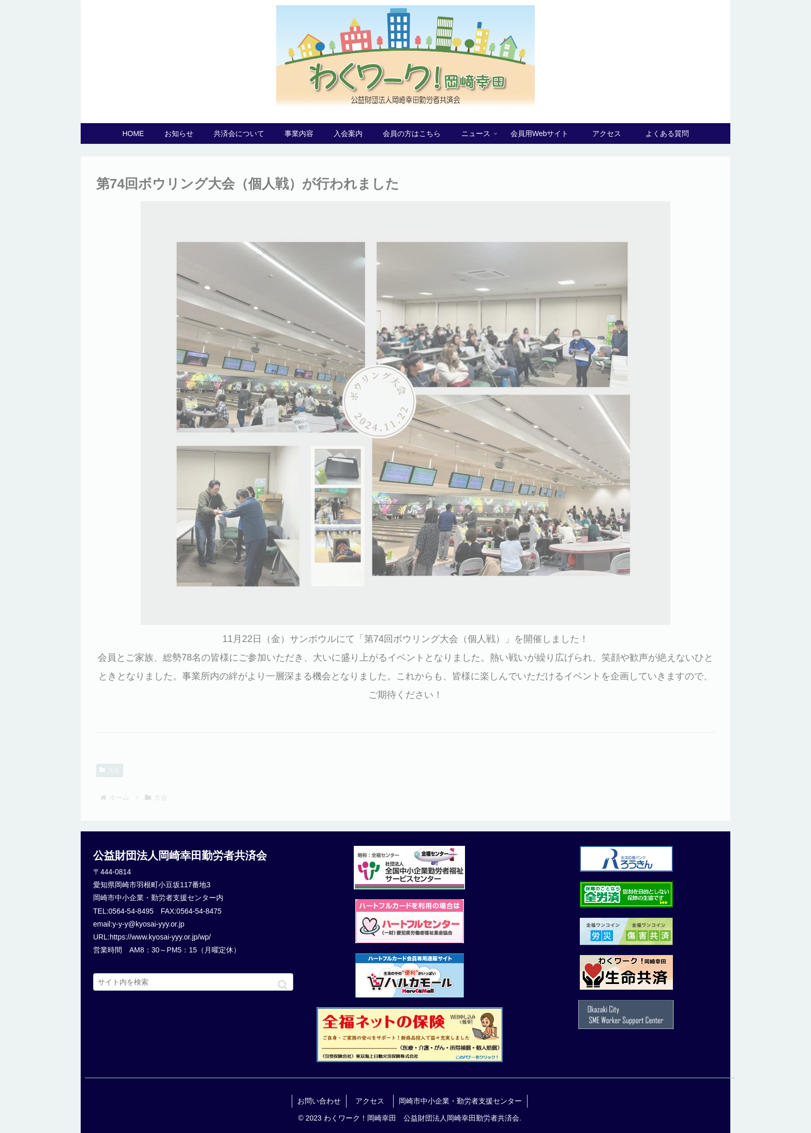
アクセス (373, 1101)
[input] (193, 982)
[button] (283, 985)
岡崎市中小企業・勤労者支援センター (460, 1101)
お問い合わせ (319, 1101)
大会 (109, 769)
